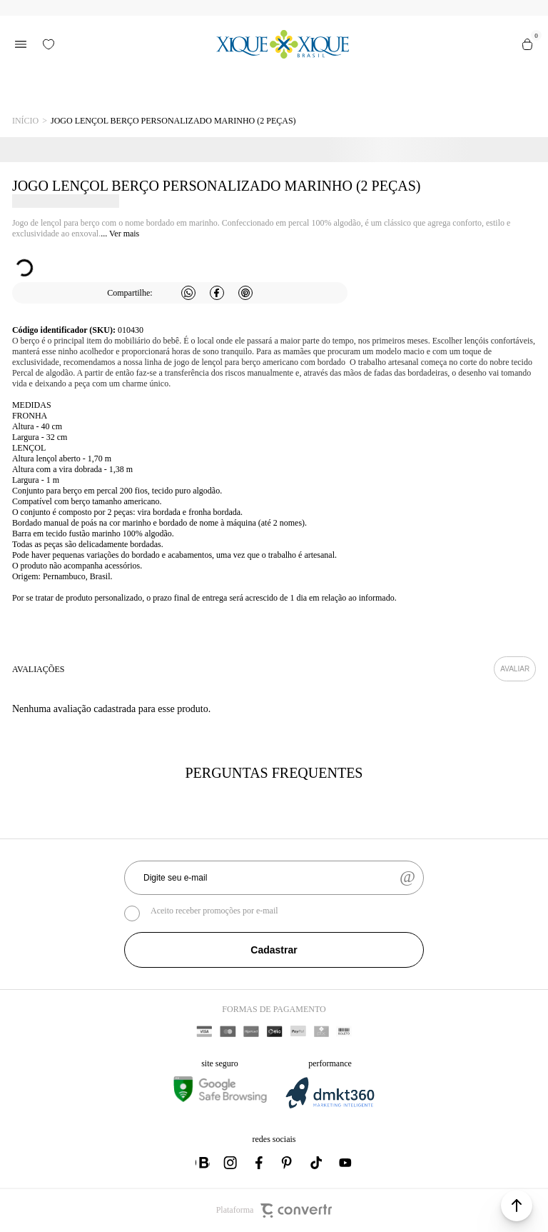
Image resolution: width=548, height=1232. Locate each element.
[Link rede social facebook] (259, 1162)
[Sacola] (527, 44)
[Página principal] (282, 44)
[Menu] (20, 44)
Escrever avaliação (515, 668)
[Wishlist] (48, 44)
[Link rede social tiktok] (317, 1162)
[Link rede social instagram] (231, 1162)
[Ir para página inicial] (25, 121)
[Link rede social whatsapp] (202, 1162)
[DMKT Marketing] (330, 1106)
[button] (516, 1205)
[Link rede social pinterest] (288, 1162)
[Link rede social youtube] (345, 1162)
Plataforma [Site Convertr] (274, 1210)
